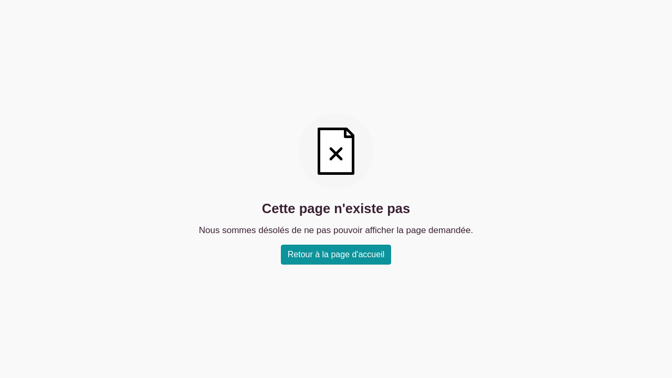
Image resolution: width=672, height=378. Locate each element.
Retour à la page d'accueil (336, 254)
